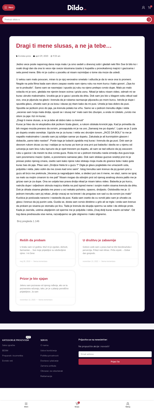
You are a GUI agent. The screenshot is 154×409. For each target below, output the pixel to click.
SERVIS (44, 340)
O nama (44, 345)
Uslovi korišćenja (48, 350)
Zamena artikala (48, 366)
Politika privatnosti (49, 355)
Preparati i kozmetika (12, 355)
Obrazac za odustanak (51, 371)
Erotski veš (7, 360)
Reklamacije (46, 376)
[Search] (77, 19)
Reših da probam (32, 240)
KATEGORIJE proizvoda (16, 339)
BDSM (5, 350)
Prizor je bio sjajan (34, 278)
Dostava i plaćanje (49, 360)
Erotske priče (24, 56)
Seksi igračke (8, 345)
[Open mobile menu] (9, 8)
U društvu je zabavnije (99, 240)
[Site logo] (77, 7)
